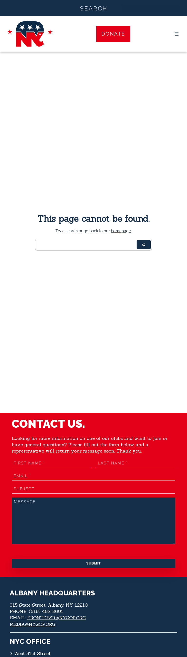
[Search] (144, 244)
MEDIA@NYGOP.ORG (33, 624)
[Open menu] (177, 34)
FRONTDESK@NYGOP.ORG (57, 617)
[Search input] (94, 8)
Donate (113, 34)
